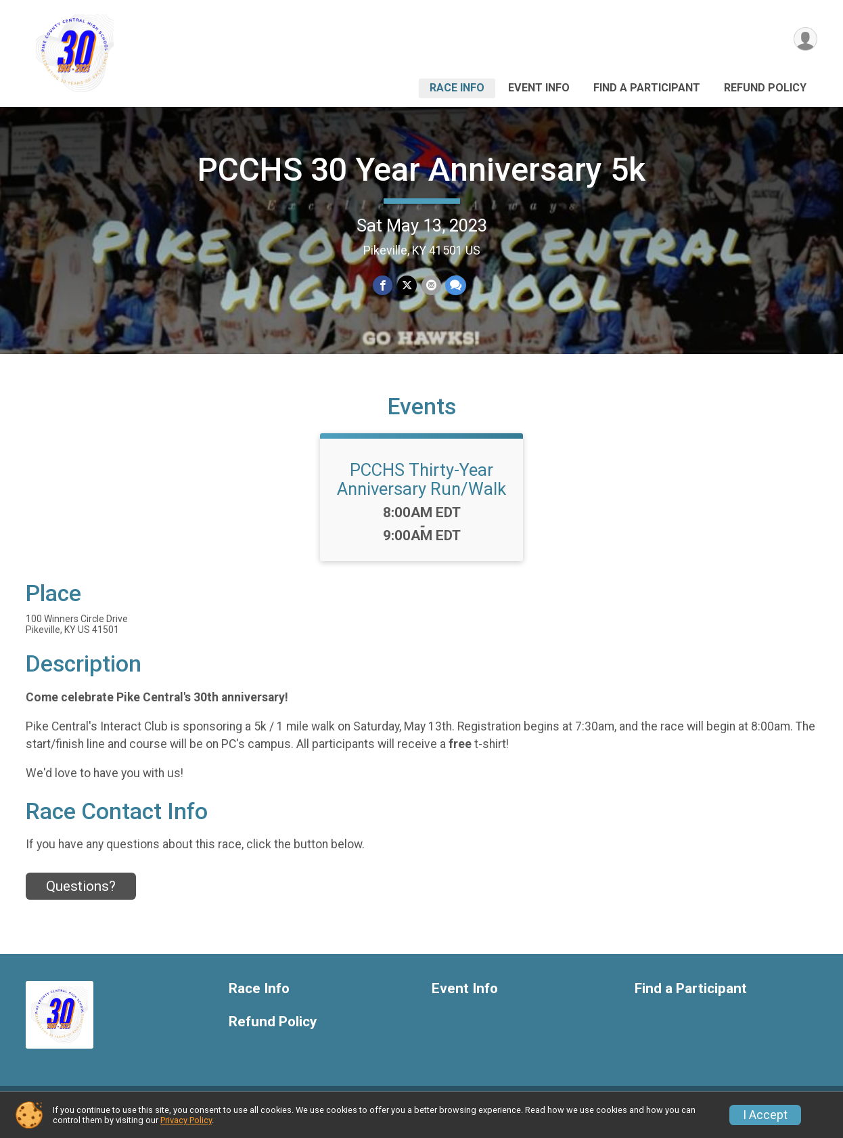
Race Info (457, 87)
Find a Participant (646, 87)
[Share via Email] (430, 285)
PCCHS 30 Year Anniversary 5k (421, 169)
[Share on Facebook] (383, 285)
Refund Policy (765, 87)
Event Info (539, 87)
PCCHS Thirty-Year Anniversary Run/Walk (421, 489)
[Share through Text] (455, 285)
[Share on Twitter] (407, 285)
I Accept (765, 1115)
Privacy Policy (186, 1120)
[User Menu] (804, 39)
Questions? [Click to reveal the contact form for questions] (81, 896)
